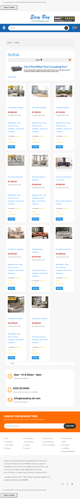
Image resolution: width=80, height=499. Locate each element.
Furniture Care (48, 439)
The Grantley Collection (16, 108)
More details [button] (12, 77)
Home (9, 43)
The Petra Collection (62, 108)
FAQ (7, 439)
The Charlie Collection (15, 177)
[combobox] (38, 27)
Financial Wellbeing (68, 451)
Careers (27, 448)
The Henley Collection (63, 249)
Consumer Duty (48, 442)
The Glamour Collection (40, 319)
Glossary (27, 445)
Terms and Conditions (65, 446)
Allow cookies (9, 7)
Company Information (9, 443)
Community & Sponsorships (29, 440)
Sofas (17, 43)
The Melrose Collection (15, 249)
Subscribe (70, 426)
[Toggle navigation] (4, 28)
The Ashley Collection (39, 108)
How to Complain (49, 445)
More (11, 147)
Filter (53, 60)
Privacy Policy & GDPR (67, 440)
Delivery (8, 448)
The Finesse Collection (15, 319)
